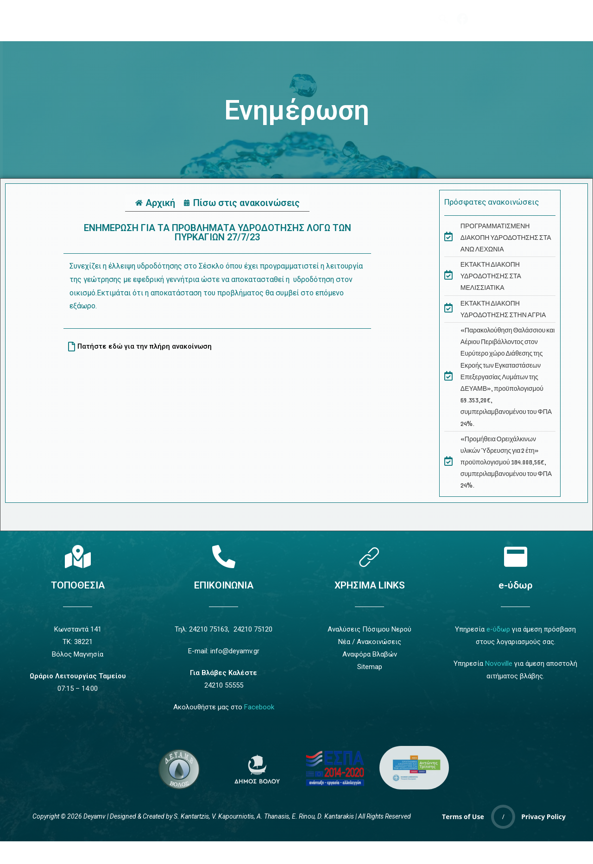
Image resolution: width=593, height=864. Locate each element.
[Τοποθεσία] (77, 556)
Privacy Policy (543, 816)
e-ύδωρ (515, 585)
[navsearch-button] (443, 19)
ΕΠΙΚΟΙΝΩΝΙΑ (223, 585)
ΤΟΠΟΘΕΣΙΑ (78, 585)
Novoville (498, 663)
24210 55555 (223, 685)
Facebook (259, 707)
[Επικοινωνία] (223, 556)
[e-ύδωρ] (515, 556)
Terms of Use (463, 816)
